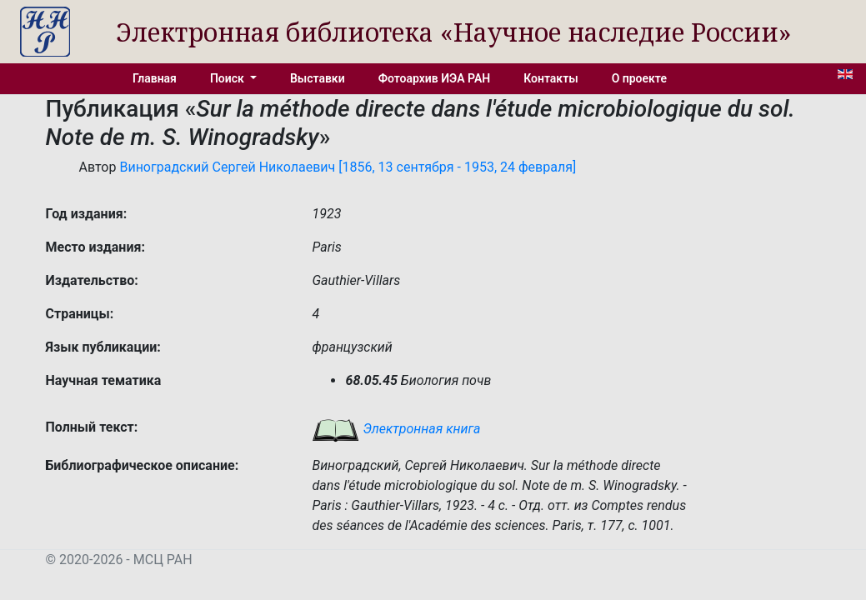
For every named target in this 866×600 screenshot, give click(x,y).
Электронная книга (396, 429)
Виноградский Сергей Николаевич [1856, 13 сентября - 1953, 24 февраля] (347, 167)
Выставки (317, 78)
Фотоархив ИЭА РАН (434, 78)
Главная (155, 78)
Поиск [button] (228, 78)
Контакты (550, 78)
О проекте (639, 78)
